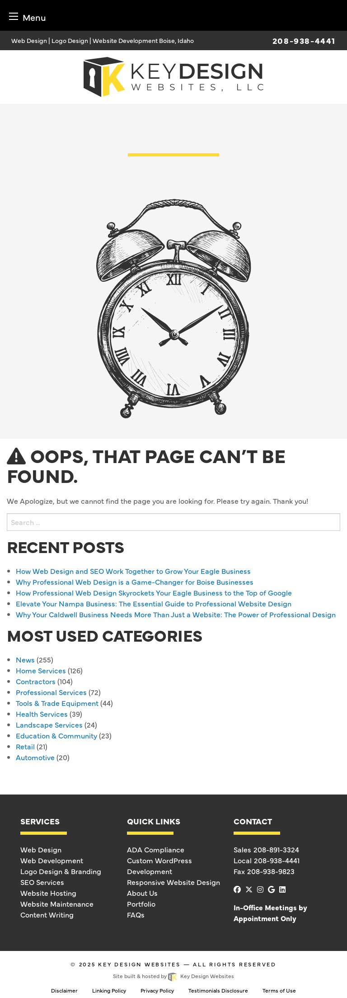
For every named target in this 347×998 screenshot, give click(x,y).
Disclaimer (64, 990)
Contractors (36, 681)
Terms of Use (279, 990)
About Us (142, 893)
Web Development (51, 860)
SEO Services (42, 882)
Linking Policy (109, 990)
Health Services (42, 714)
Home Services (41, 670)
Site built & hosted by (173, 975)
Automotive (35, 757)
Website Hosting (48, 893)
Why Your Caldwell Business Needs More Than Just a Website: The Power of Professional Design (176, 614)
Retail (25, 746)
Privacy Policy (157, 990)
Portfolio (141, 903)
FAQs (136, 914)
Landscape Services (49, 724)
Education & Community (56, 735)
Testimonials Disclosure (218, 990)
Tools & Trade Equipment (57, 703)
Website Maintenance (57, 903)
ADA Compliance (155, 849)
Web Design (40, 849)
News (25, 659)
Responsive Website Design (173, 882)
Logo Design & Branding (60, 871)
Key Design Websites (139, 964)
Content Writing (47, 914)
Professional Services (51, 692)
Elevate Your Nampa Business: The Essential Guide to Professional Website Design (153, 603)
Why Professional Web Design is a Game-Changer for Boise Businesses (134, 582)
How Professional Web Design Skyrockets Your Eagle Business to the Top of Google (154, 592)
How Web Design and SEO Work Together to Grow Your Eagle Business (133, 571)
